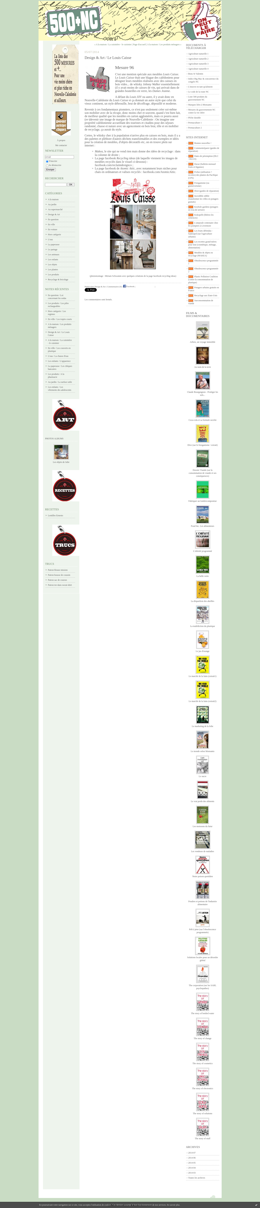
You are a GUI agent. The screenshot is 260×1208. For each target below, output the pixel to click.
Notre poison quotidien (202, 876)
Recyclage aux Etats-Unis (205, 295)
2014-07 (192, 1152)
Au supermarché (55, 209)
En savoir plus (173, 1205)
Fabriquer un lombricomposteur (202, 501)
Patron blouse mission (58, 570)
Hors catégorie (54, 234)
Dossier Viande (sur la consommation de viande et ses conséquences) (202, 473)
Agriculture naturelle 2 (198, 58)
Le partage (52, 249)
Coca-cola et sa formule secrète (203, 420)
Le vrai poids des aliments (202, 801)
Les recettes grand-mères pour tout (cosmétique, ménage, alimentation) (202, 244)
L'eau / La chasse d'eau (58, 356)
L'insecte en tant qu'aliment (200, 86)
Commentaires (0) (114, 286)
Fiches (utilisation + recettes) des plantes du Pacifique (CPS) (203, 175)
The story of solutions (202, 1113)
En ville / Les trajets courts (60, 319)
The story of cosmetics (203, 1063)
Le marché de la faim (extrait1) (202, 676)
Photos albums (54, 438)
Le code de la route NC (198, 91)
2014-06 (192, 1157)
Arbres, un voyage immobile (202, 342)
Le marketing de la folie (202, 726)
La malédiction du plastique (202, 626)
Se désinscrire (53, 165)
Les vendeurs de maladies (202, 851)
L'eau (50, 239)
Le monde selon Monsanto (202, 751)
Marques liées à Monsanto (200, 104)
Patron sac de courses (57, 580)
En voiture (52, 229)
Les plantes (53, 269)
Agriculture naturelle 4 (198, 68)
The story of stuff (202, 1138)
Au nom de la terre (202, 367)
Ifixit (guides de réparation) (206, 191)
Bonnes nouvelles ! (202, 143)
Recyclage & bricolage (58, 279)
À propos (61, 140)
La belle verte (202, 576)
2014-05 (192, 1162)
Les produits (53, 274)
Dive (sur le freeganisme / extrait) (203, 445)
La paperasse (53, 244)
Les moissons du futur (202, 826)
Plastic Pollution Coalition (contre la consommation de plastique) (203, 279)
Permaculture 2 (195, 127)
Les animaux (53, 254)
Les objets (52, 264)
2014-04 (192, 1167)
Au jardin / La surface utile (60, 382)
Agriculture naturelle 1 (198, 53)
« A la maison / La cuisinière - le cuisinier (112, 44)
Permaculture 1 (195, 122)
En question (53, 219)
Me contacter (61, 145)
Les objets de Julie (61, 462)
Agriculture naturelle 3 (198, 63)
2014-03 (192, 1172)
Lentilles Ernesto (55, 515)
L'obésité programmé (202, 551)
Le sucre (202, 776)
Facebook (129, 286)
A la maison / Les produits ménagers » (164, 44)
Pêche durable (194, 117)
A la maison (53, 199)
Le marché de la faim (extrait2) (202, 701)
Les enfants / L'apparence (59, 361)
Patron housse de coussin (59, 575)
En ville (51, 224)
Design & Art (54, 214)
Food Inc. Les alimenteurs (202, 526)
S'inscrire (51, 161)
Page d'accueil (139, 44)
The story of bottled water (202, 1013)
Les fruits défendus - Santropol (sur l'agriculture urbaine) (200, 233)
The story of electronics (202, 1088)
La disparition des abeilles (202, 601)
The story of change (202, 1038)
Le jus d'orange (202, 651)
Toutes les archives (196, 1177)
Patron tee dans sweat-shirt (60, 585)
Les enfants (53, 259)
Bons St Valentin (195, 73)
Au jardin (52, 204)
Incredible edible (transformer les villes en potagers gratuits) (203, 199)
